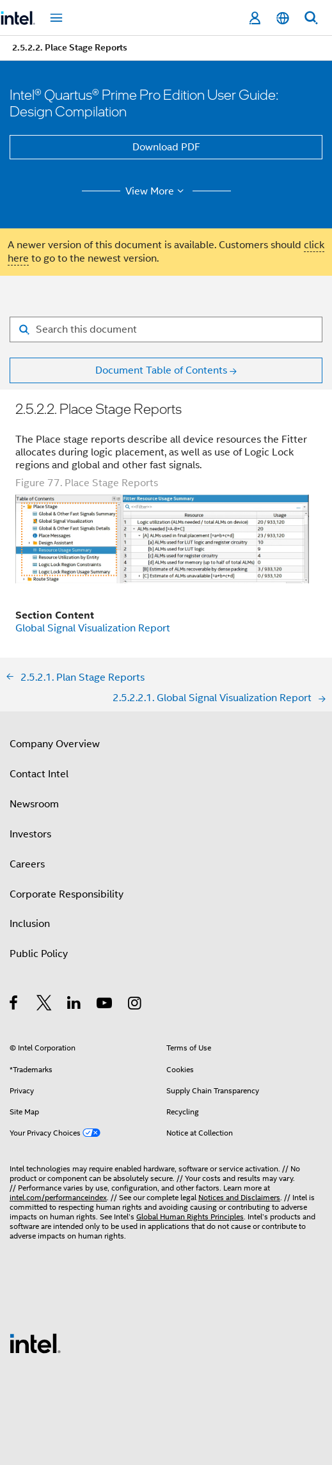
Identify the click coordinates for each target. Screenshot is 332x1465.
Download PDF (166, 147)
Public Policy (39, 953)
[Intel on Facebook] (14, 1005)
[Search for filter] (166, 329)
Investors (30, 834)
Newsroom (34, 804)
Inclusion (30, 923)
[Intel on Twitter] (44, 1005)
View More (156, 191)
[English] (282, 18)
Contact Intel (39, 774)
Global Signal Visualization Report (92, 628)
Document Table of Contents (161, 370)
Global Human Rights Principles (190, 1216)
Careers (27, 864)
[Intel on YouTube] (105, 1005)
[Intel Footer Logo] (35, 1342)
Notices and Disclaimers (239, 1197)
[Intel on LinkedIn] (74, 1005)
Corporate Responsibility (66, 894)
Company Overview (55, 744)
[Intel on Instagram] (135, 1005)
